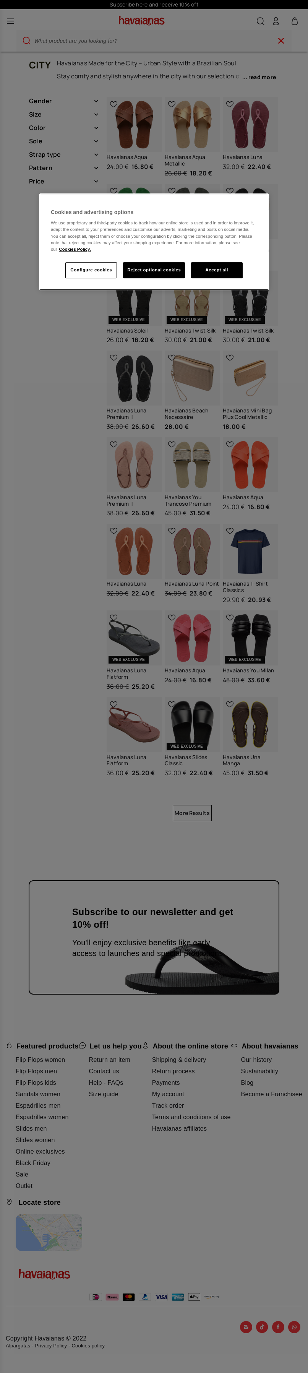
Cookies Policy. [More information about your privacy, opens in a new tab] (75, 249)
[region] (154, 241)
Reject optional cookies (154, 270)
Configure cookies (91, 270)
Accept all (217, 270)
